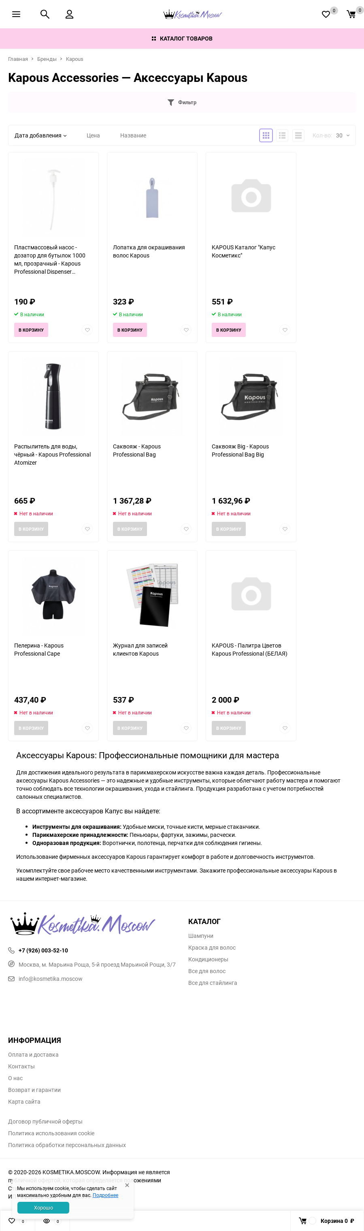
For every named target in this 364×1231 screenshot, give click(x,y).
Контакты (21, 1066)
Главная (18, 58)
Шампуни (200, 936)
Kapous (74, 58)
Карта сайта (24, 1101)
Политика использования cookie (51, 1133)
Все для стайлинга (212, 983)
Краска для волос (212, 947)
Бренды (47, 58)
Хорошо (43, 1207)
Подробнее (105, 1195)
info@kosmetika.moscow (45, 978)
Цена (93, 135)
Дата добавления (40, 135)
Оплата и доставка (33, 1054)
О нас (15, 1078)
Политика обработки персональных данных (67, 1145)
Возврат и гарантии (34, 1090)
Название (133, 135)
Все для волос (207, 971)
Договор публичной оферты (45, 1121)
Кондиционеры (208, 959)
